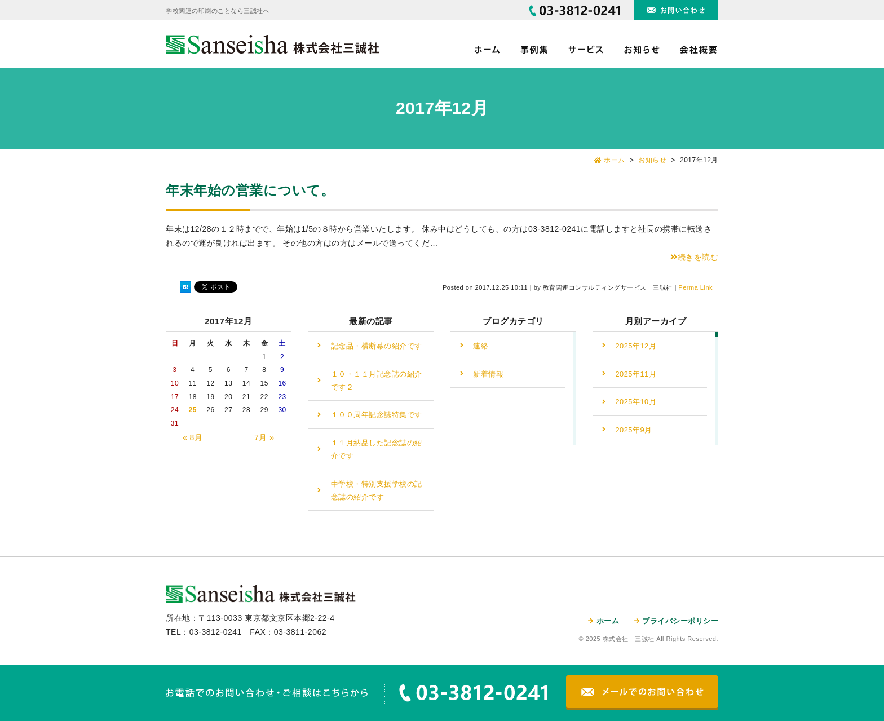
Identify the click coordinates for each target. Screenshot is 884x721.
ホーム (608, 621)
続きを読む (694, 257)
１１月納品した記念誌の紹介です (376, 449)
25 (192, 410)
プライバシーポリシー (680, 621)
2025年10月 (636, 401)
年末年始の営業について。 (250, 190)
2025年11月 (636, 374)
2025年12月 (636, 346)
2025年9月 (634, 430)
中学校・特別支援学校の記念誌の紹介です (376, 490)
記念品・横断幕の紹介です (376, 346)
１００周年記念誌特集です (376, 414)
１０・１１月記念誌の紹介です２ (376, 380)
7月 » (264, 437)
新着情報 (488, 374)
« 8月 (192, 437)
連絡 (480, 346)
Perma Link (695, 287)
